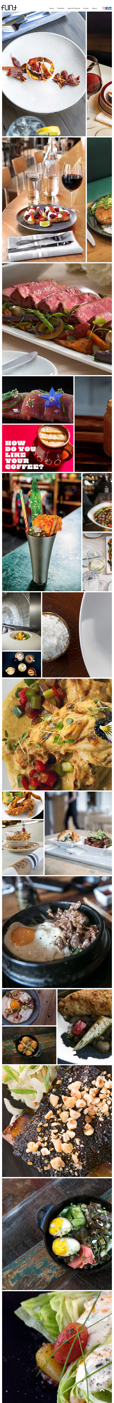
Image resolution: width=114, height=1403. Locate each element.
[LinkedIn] (110, 8)
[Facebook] (107, 8)
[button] (61, 8)
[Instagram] (103, 8)
